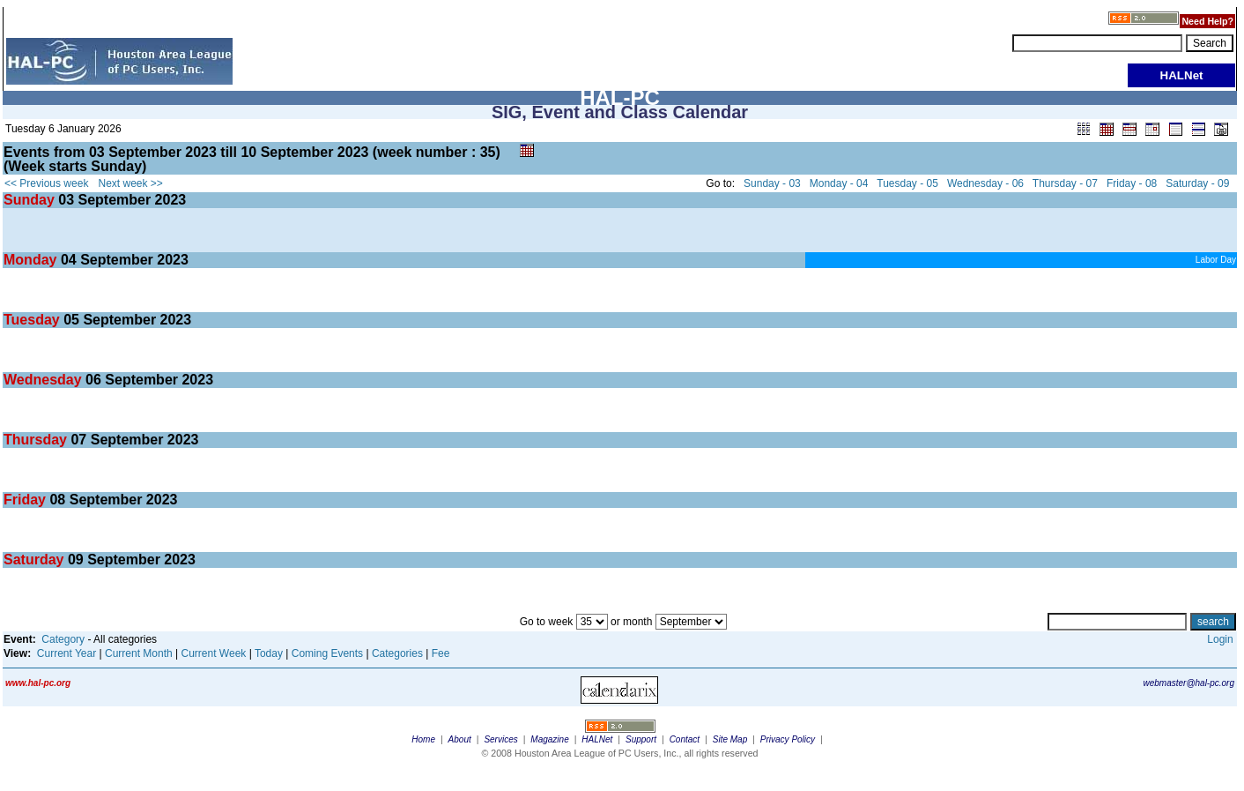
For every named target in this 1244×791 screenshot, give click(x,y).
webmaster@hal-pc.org (1188, 683)
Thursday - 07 (1065, 183)
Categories (397, 653)
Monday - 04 (839, 183)
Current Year (66, 653)
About (459, 739)
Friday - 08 (1132, 183)
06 (93, 379)
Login (1220, 639)
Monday (32, 259)
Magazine (549, 739)
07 (78, 439)
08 (57, 499)
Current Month (139, 653)
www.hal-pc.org (37, 683)
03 (66, 199)
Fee (441, 653)
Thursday (37, 439)
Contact (685, 739)
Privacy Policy (787, 739)
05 (71, 319)
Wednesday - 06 (985, 183)
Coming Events (327, 653)
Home (423, 739)
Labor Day (1216, 260)
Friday (26, 499)
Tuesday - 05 (907, 183)
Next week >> (131, 183)
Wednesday (44, 379)
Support (641, 739)
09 (76, 559)
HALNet (596, 739)
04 (69, 259)
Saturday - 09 (1197, 183)
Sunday (31, 199)
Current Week (214, 653)
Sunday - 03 (772, 183)
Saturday (36, 559)
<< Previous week (46, 183)
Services (500, 739)
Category (63, 639)
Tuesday (33, 319)
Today (269, 653)
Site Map (730, 739)
